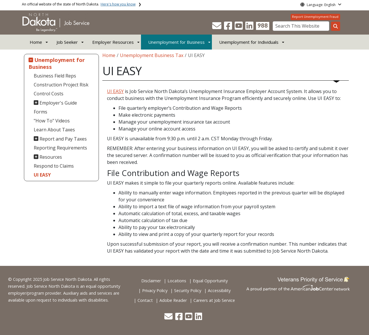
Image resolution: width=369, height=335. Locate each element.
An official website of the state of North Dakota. (78, 4)
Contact (145, 300)
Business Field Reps (55, 76)
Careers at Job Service (214, 300)
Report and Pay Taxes (63, 139)
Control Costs (48, 93)
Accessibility (219, 290)
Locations (176, 280)
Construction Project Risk (61, 85)
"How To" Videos (52, 121)
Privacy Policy (154, 290)
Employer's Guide (58, 103)
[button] (217, 27)
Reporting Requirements (60, 148)
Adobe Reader (173, 300)
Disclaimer (151, 280)
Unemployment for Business (176, 42)
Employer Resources (113, 42)
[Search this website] (335, 26)
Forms (40, 112)
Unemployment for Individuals (248, 42)
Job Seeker (67, 42)
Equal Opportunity (210, 280)
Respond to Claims (54, 166)
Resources (50, 157)
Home (36, 42)
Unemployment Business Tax (151, 55)
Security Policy (187, 290)
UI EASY (42, 175)
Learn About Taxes (54, 129)
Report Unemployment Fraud (315, 16)
